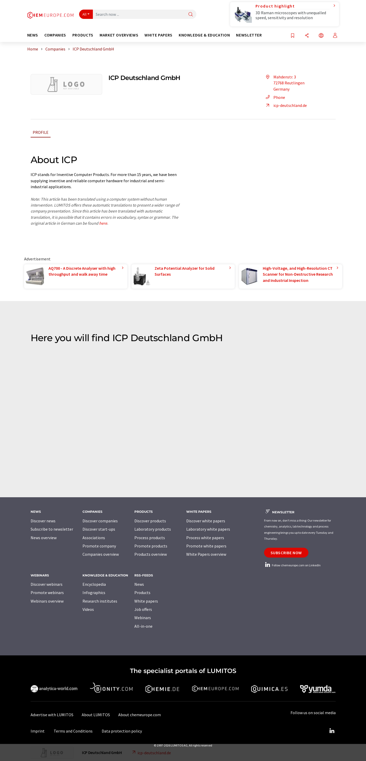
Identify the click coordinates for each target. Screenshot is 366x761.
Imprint (38, 731)
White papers (146, 601)
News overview (44, 537)
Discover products (150, 520)
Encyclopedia (94, 584)
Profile (41, 132)
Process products (149, 537)
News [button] (32, 35)
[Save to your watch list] (292, 36)
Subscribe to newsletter (52, 529)
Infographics (93, 592)
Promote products (150, 545)
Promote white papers (206, 545)
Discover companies (100, 520)
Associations (93, 537)
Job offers (143, 609)
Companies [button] (55, 35)
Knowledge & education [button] (204, 35)
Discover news (43, 520)
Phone (274, 97)
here (103, 223)
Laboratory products (152, 529)
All (84, 14)
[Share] (306, 36)
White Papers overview (206, 554)
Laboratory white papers (208, 529)
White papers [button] (158, 35)
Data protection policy (122, 731)
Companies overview (100, 554)
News (139, 584)
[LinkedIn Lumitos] (332, 731)
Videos (88, 609)
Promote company (99, 545)
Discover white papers (205, 520)
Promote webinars (47, 592)
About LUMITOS (96, 714)
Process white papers (205, 537)
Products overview (150, 554)
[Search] (190, 15)
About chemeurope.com (139, 714)
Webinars (142, 617)
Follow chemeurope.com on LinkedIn (292, 565)
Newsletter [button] (249, 35)
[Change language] (321, 36)
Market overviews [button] (119, 35)
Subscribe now (286, 552)
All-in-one (143, 626)
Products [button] (82, 35)
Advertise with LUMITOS (52, 714)
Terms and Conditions (73, 731)
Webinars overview (47, 601)
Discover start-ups (98, 529)
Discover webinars (47, 584)
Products (142, 592)
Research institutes (99, 601)
